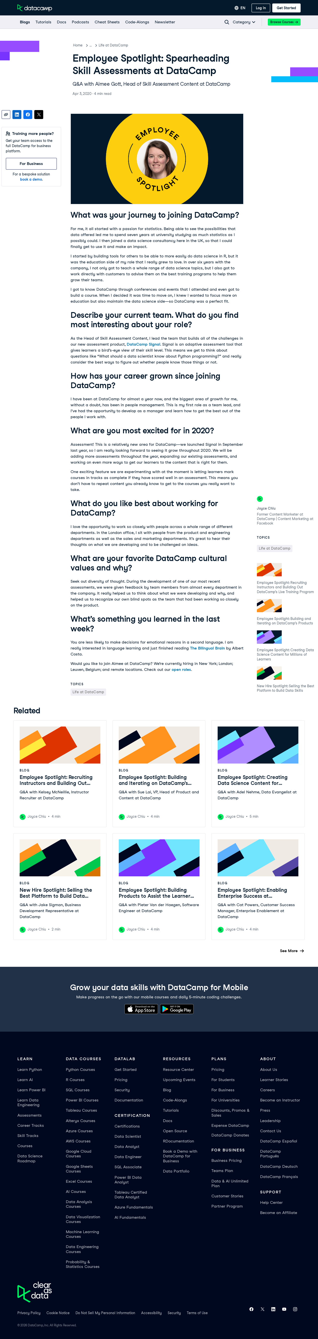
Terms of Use (197, 1313)
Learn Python (29, 1069)
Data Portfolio (176, 1171)
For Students (223, 1079)
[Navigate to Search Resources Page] (227, 22)
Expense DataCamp (230, 1125)
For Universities (225, 1100)
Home (77, 45)
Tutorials (171, 1110)
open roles (181, 669)
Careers (267, 1090)
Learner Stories (274, 1079)
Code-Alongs (175, 1100)
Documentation (129, 1100)
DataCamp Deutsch (279, 1166)
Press (265, 1110)
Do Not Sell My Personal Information (105, 1313)
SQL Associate (128, 1167)
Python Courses (80, 1069)
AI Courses (76, 1191)
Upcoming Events (179, 1079)
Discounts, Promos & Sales (230, 1112)
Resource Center (178, 1069)
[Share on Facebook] (27, 114)
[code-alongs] (137, 22)
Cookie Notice (58, 1313)
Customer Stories (227, 1196)
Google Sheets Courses (79, 1169)
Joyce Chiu (266, 508)
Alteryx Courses (80, 1120)
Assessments (29, 1115)
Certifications (127, 1126)
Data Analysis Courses (79, 1204)
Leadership (270, 1120)
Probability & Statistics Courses (83, 1264)
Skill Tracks (28, 1135)
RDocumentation (178, 1141)
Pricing (121, 1079)
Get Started (126, 1069)
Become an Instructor (280, 1100)
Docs (167, 1120)
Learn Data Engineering (28, 1102)
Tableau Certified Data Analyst (131, 1194)
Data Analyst (127, 1146)
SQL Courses (78, 1090)
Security (122, 1090)
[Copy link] (5, 114)
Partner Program (227, 1206)
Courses (25, 1145)
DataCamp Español (278, 1141)
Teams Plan (222, 1170)
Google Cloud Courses (78, 1153)
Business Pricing (226, 1160)
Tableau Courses (81, 1110)
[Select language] (240, 7)
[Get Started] (286, 7)
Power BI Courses (82, 1100)
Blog (93, 45)
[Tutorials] (43, 22)
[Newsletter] (164, 22)
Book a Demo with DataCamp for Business (180, 1156)
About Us (268, 1069)
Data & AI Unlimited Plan (229, 1183)
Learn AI (25, 1079)
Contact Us (270, 1131)
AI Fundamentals (130, 1217)
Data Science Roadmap (29, 1158)
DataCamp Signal (143, 344)
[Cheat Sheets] (107, 22)
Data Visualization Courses (83, 1219)
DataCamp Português (270, 1153)
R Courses (75, 1079)
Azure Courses (79, 1131)
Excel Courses (79, 1181)
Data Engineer (128, 1156)
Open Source (175, 1131)
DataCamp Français (279, 1176)
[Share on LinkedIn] (16, 114)
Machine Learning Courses (82, 1234)
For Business (223, 1090)
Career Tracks (30, 1125)
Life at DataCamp (118, 45)
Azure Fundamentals (134, 1207)
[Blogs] (24, 22)
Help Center (271, 1202)
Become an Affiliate (278, 1212)
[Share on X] (38, 114)
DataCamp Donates (230, 1135)
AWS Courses (78, 1141)
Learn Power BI (31, 1090)
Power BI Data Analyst (128, 1179)
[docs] (61, 22)
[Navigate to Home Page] (34, 8)
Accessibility (151, 1313)
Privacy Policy (28, 1313)
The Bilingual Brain (207, 648)
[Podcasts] (80, 22)
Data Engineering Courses (82, 1249)
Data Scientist (128, 1136)
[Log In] (260, 7)
